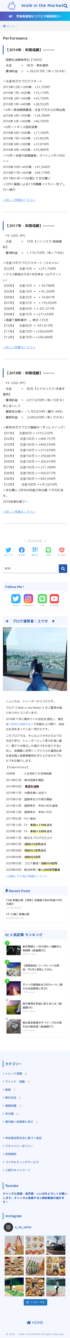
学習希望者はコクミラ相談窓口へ (35, 16)
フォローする (35, 1302)
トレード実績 (16, 1074)
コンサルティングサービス (22, 1162)
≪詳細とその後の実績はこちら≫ (26, 876)
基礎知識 (13, 1106)
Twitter (16, 605)
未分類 (12, 1114)
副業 (11, 1090)
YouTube (54, 605)
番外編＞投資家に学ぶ (22, 1122)
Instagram (28, 605)
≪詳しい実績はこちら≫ (19, 200)
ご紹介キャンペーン (17, 1170)
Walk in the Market (35, 6)
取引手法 (13, 1098)
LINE (42, 605)
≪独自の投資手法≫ (21, 724)
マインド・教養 (18, 1082)
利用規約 (10, 1154)
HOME (35, 1322)
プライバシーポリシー (19, 1146)
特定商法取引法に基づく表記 (23, 1138)
